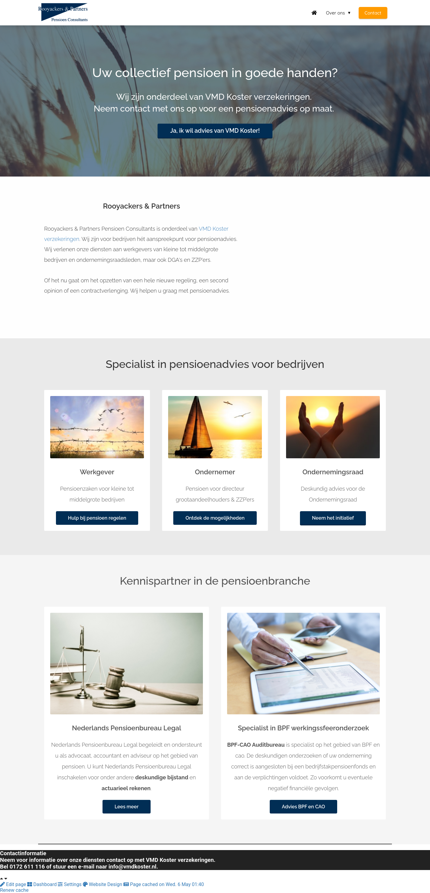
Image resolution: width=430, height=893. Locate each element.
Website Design (103, 884)
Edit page (13, 884)
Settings (70, 884)
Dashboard (42, 884)
